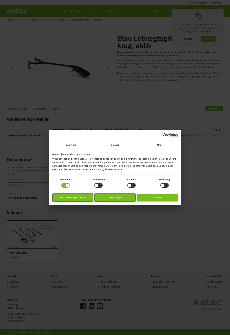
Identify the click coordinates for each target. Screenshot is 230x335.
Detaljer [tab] (115, 145)
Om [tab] (159, 145)
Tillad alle (157, 197)
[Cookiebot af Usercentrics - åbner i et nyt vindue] (165, 135)
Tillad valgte (115, 197)
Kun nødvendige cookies (73, 197)
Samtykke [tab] (71, 145)
